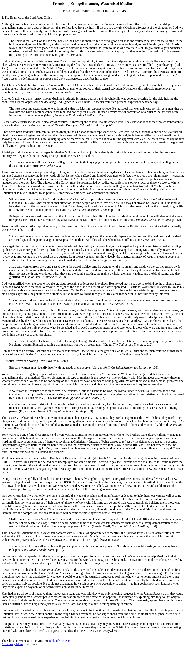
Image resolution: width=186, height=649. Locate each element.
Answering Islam (12, 644)
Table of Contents (59, 640)
